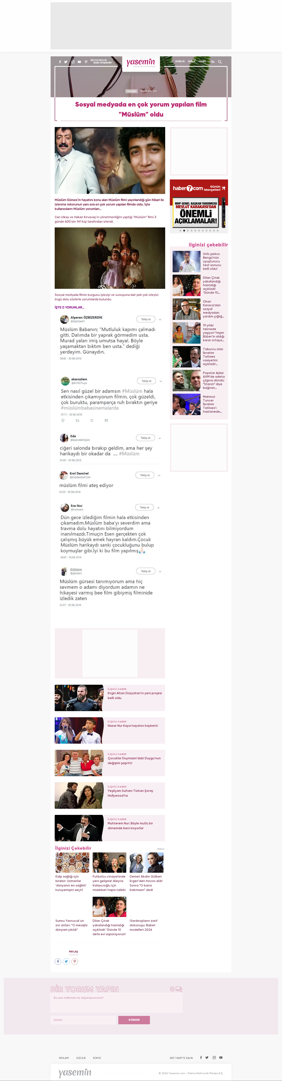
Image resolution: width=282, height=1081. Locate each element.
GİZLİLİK (81, 1058)
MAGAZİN (131, 91)
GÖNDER (134, 1020)
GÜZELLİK (180, 61)
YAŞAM (202, 61)
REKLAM (64, 1058)
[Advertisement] (110, 652)
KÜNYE (97, 1058)
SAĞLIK (191, 61)
